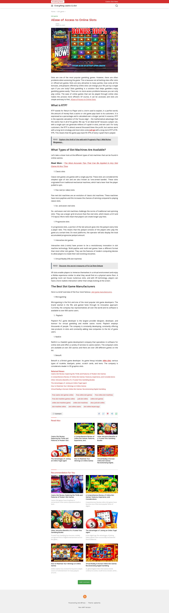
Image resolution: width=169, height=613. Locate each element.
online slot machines (80, 403)
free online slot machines (104, 395)
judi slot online (82, 399)
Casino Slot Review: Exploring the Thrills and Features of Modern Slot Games (78, 374)
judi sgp (92, 130)
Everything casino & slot (66, 5)
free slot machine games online (63, 399)
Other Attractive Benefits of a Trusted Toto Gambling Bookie (73, 380)
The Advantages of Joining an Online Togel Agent (69, 383)
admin (57, 24)
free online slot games (84, 395)
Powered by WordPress (77, 603)
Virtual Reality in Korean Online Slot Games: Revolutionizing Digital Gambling (78, 389)
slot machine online (59, 407)
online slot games (97, 399)
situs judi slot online (97, 403)
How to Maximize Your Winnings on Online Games (68, 386)
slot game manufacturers (101, 292)
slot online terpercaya (91, 407)
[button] (52, 6)
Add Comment (84, 582)
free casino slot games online (62, 395)
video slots (107, 360)
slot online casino (75, 407)
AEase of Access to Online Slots (83, 99)
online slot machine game (61, 403)
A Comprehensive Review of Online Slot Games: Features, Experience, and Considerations (83, 377)
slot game (54, 16)
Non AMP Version (84, 607)
